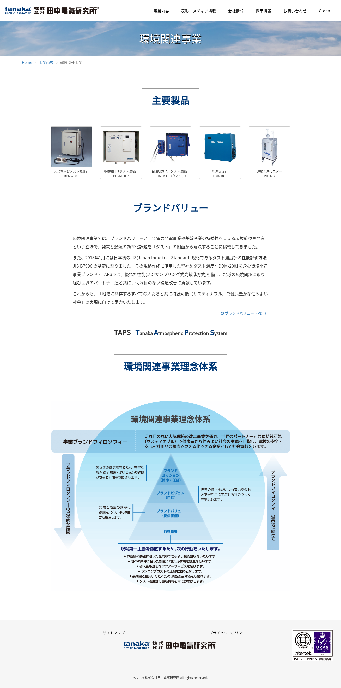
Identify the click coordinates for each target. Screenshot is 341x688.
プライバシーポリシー (227, 632)
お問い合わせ (295, 10)
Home (27, 62)
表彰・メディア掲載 (198, 10)
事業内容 (161, 10)
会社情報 (236, 10)
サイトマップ (114, 632)
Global (325, 10)
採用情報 (263, 10)
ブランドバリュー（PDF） (244, 313)
